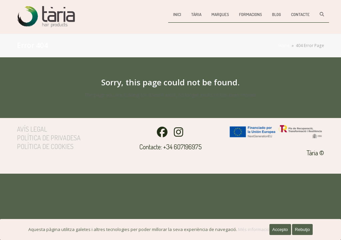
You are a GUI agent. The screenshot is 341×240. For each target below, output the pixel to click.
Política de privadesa (49, 137)
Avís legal (32, 129)
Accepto (280, 229)
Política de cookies (45, 146)
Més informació (253, 229)
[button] (322, 14)
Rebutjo (302, 229)
